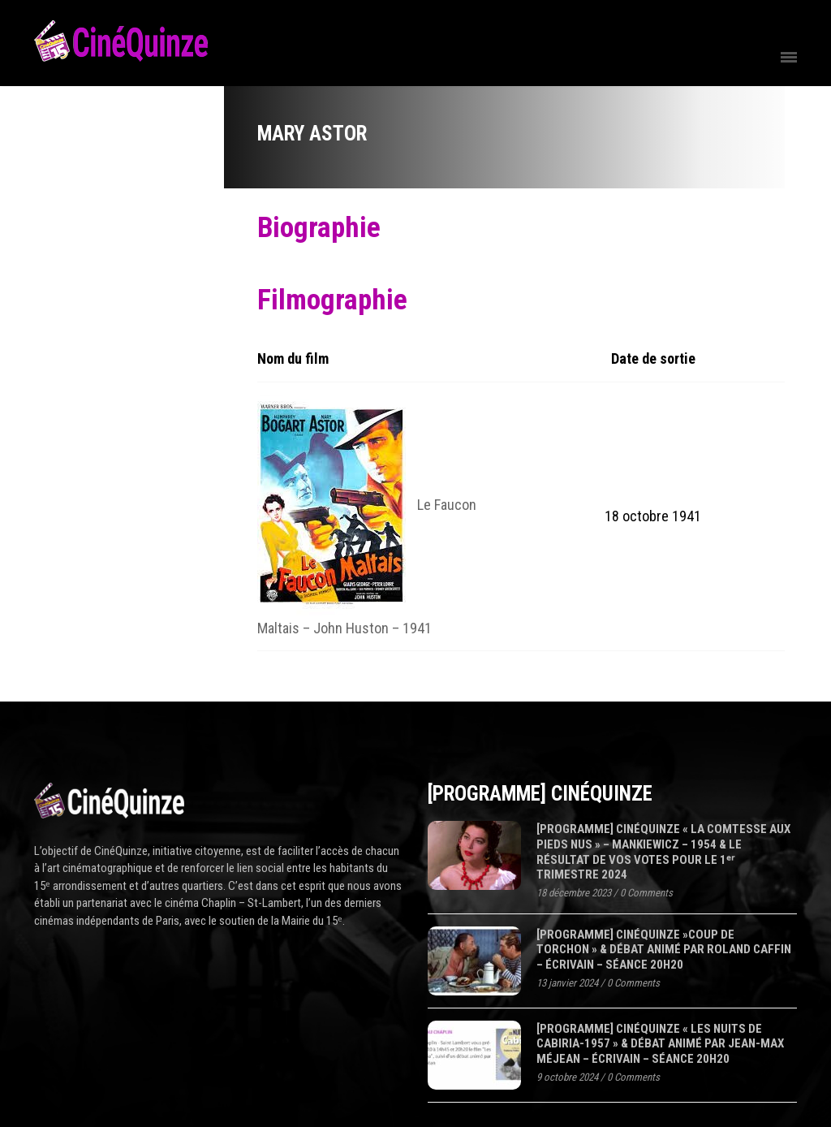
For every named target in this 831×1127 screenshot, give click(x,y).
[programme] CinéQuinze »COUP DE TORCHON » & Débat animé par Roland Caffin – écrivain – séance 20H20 (663, 949)
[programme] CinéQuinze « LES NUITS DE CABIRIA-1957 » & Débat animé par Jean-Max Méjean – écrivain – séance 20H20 (660, 1043)
